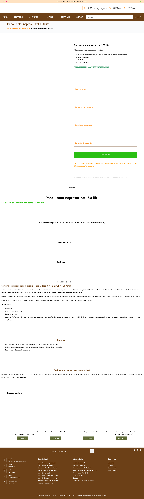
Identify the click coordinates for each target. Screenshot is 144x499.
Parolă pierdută (113, 470)
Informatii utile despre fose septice (85, 470)
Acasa (5, 17)
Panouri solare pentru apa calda (116, 178)
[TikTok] (140, 450)
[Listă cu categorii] (70, 451)
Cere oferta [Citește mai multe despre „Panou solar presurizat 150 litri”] (55, 438)
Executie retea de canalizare (47, 468)
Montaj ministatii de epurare (47, 478)
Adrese (110, 465)
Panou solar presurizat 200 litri (88, 432)
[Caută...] (107, 17)
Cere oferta (105, 155)
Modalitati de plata (79, 463)
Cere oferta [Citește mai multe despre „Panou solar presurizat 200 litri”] (88, 438)
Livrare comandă (78, 475)
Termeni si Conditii (79, 465)
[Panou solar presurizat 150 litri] (55, 412)
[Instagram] (6, 1)
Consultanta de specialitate (47, 463)
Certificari (65, 17)
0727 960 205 (117, 9)
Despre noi (18, 17)
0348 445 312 (12, 466)
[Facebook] (3, 1)
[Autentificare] (140, 1)
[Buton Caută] (131, 17)
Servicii (51, 17)
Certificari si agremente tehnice (83, 480)
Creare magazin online (84, 496)
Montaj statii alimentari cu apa (48, 475)
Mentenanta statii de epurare (47, 470)
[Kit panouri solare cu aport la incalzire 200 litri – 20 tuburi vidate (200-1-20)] (121, 412)
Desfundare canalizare (45, 465)
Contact (79, 17)
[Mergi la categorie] (92, 451)
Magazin (35, 17)
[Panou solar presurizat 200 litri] (88, 412)
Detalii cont (112, 468)
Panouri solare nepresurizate (21, 29)
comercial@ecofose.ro (134, 9)
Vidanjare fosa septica (45, 483)
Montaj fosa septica (44, 473)
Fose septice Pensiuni (80, 473)
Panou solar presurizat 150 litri (56, 432)
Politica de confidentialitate (82, 468)
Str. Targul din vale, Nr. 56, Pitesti (97, 9)
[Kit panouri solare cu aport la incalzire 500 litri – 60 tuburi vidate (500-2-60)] (22, 412)
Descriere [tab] (72, 187)
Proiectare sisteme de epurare (48, 480)
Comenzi (111, 463)
